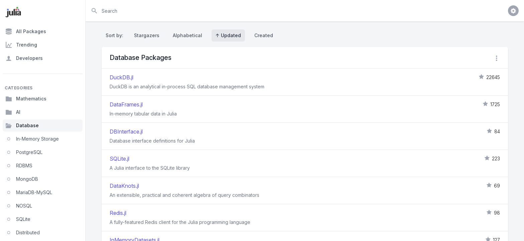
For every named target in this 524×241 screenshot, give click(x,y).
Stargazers (146, 35)
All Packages (25, 31)
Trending (21, 45)
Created (263, 35)
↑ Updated (228, 35)
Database (22, 125)
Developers (24, 58)
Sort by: (116, 35)
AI (12, 112)
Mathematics (25, 98)
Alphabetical (187, 35)
